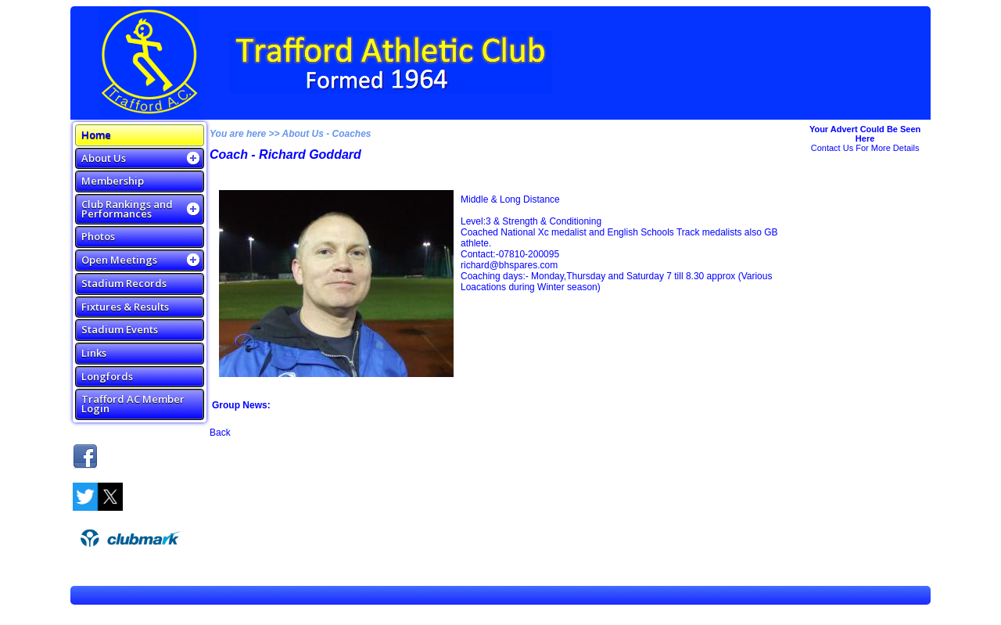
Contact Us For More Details (865, 148)
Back (220, 432)
